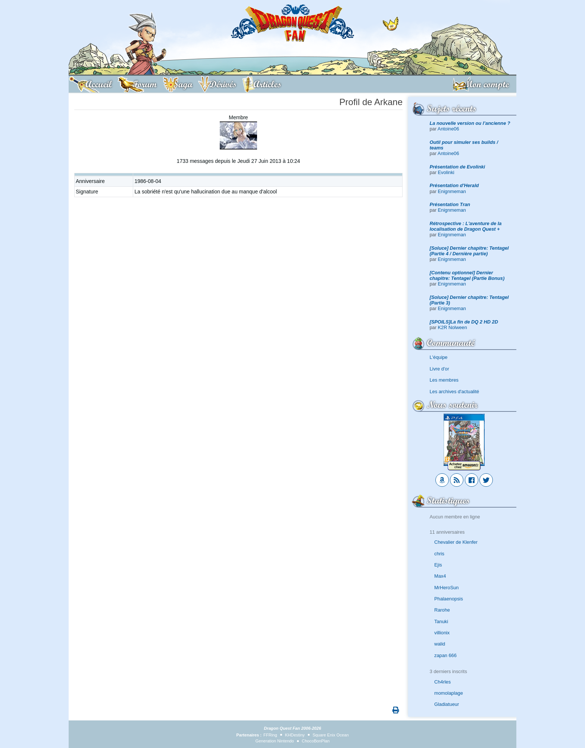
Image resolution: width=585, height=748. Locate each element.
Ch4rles (442, 682)
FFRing (270, 735)
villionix (442, 632)
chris (439, 553)
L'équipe (439, 357)
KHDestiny (295, 735)
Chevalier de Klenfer (456, 542)
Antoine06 (448, 129)
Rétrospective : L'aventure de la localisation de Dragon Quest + (466, 226)
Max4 (440, 576)
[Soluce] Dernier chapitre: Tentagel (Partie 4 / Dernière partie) (469, 250)
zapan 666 (445, 655)
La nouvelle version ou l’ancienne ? (470, 123)
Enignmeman (452, 191)
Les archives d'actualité (454, 391)
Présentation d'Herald (454, 185)
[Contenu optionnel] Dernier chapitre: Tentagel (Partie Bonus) (467, 275)
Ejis (438, 565)
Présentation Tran (450, 204)
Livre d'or (439, 369)
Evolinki (446, 172)
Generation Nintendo (275, 741)
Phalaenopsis (448, 599)
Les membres (444, 380)
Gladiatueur (446, 704)
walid (439, 644)
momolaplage (448, 693)
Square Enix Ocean (331, 735)
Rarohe (442, 610)
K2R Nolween (452, 327)
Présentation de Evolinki (457, 167)
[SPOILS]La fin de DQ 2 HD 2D (464, 322)
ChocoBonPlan (316, 741)
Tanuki (441, 621)
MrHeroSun (446, 587)
